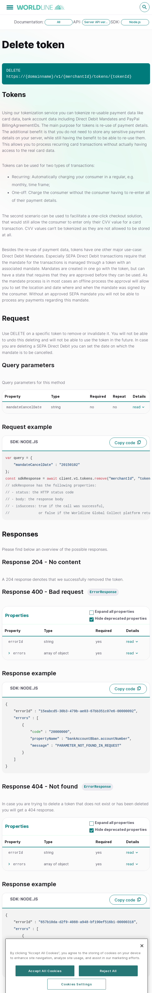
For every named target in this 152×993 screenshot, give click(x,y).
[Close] (141, 956)
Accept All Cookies (45, 982)
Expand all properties (114, 611)
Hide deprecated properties (121, 618)
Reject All (108, 982)
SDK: (116, 21)
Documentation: (29, 21)
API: (77, 21)
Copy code (125, 442)
